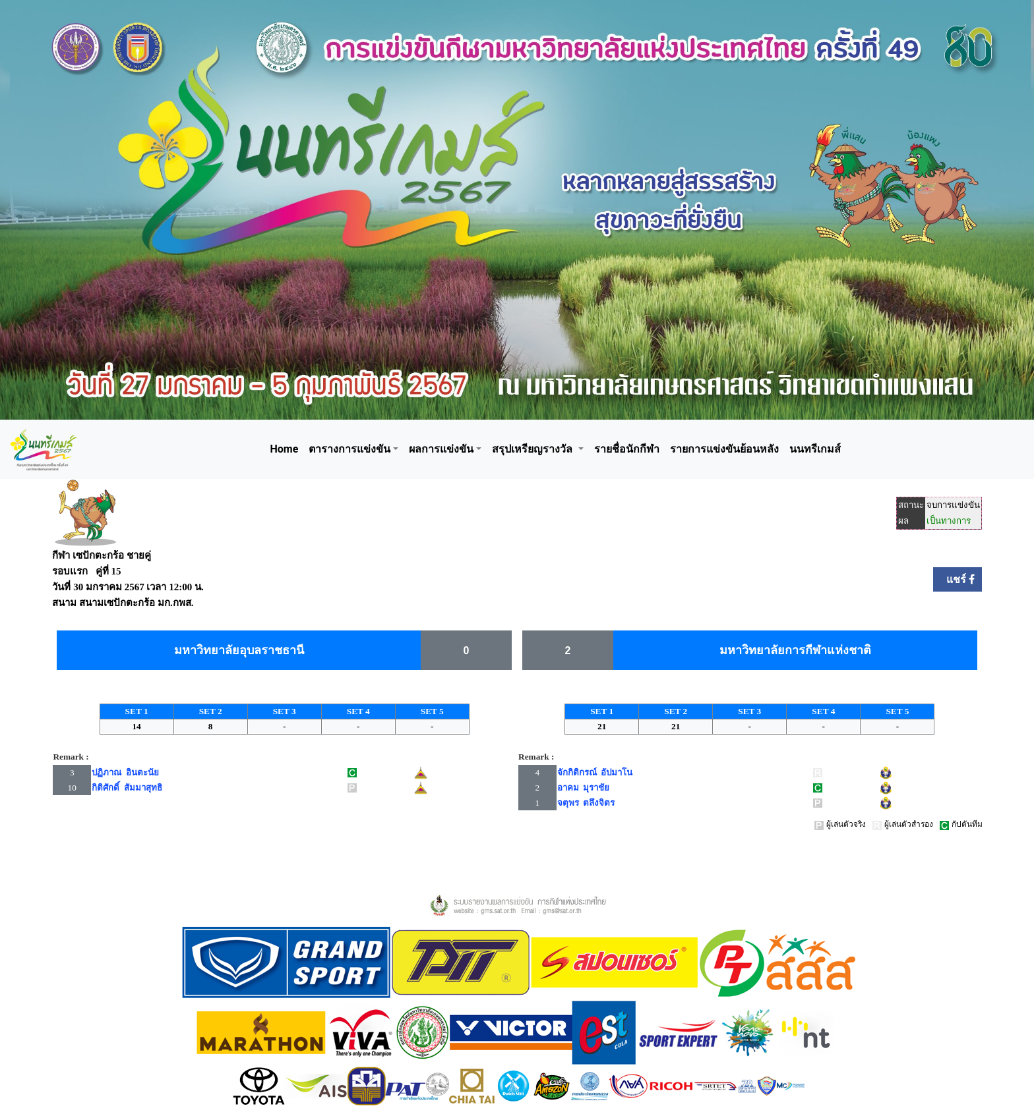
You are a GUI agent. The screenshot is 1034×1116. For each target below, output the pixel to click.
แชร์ (957, 579)
